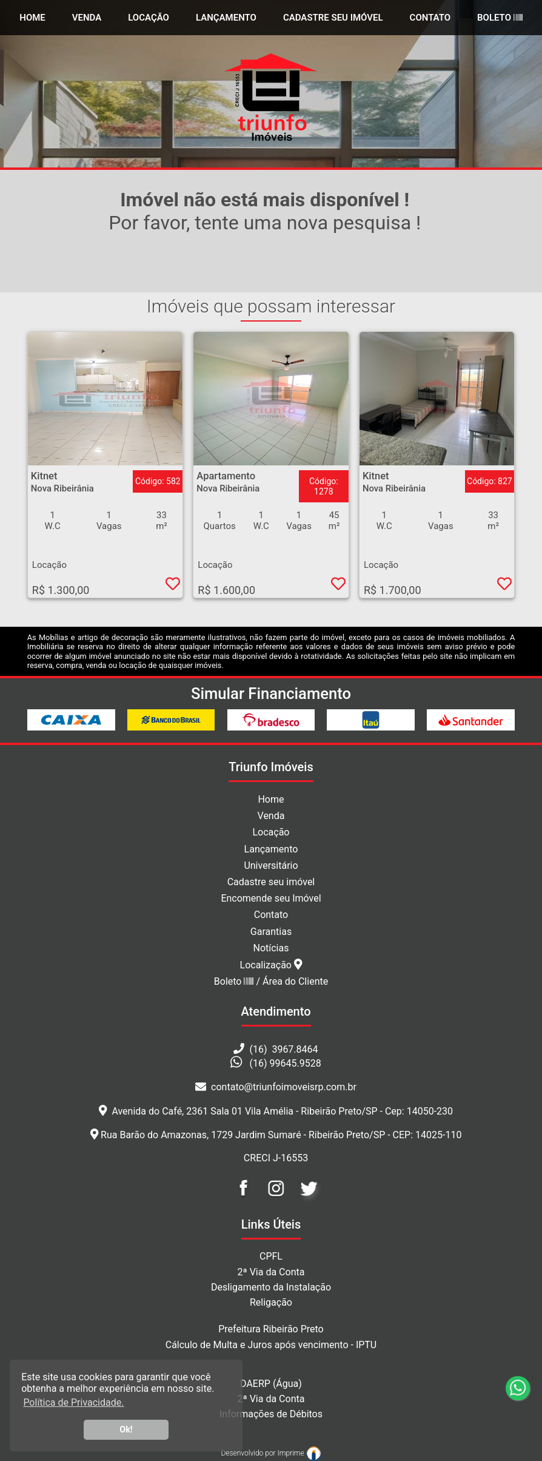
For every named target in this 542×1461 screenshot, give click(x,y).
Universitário (271, 865)
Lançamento (226, 17)
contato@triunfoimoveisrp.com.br (275, 1087)
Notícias (271, 948)
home (32, 17)
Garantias (271, 931)
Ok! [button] (126, 1430)
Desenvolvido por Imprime (271, 1453)
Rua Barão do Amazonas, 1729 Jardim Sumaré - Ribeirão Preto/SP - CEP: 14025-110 (276, 1135)
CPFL (271, 1256)
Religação (271, 1302)
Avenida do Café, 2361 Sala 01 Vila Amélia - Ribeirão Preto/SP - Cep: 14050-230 (276, 1111)
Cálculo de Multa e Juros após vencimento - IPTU (271, 1345)
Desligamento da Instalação (271, 1287)
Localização (271, 965)
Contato (430, 17)
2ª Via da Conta (271, 1272)
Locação (148, 17)
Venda (86, 17)
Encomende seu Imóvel (271, 898)
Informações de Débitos (271, 1414)
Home (271, 799)
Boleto (500, 17)
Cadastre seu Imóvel (333, 17)
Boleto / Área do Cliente (271, 981)
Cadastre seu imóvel (271, 882)
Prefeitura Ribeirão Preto (271, 1329)
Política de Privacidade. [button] (73, 1402)
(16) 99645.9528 (285, 1063)
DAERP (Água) (271, 1383)
